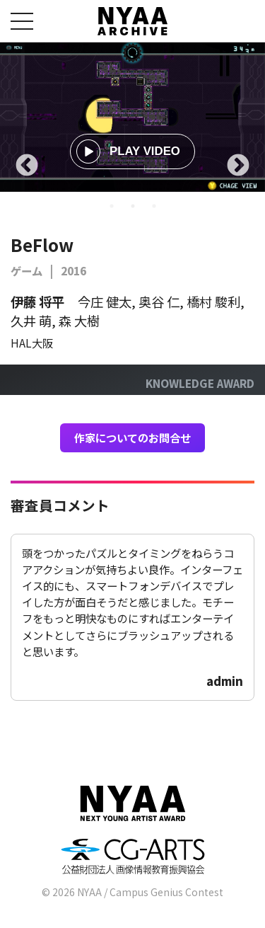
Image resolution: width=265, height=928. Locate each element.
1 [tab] (112, 206)
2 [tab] (133, 206)
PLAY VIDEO (128, 151)
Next (238, 166)
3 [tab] (154, 206)
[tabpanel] (132, 117)
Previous (27, 166)
